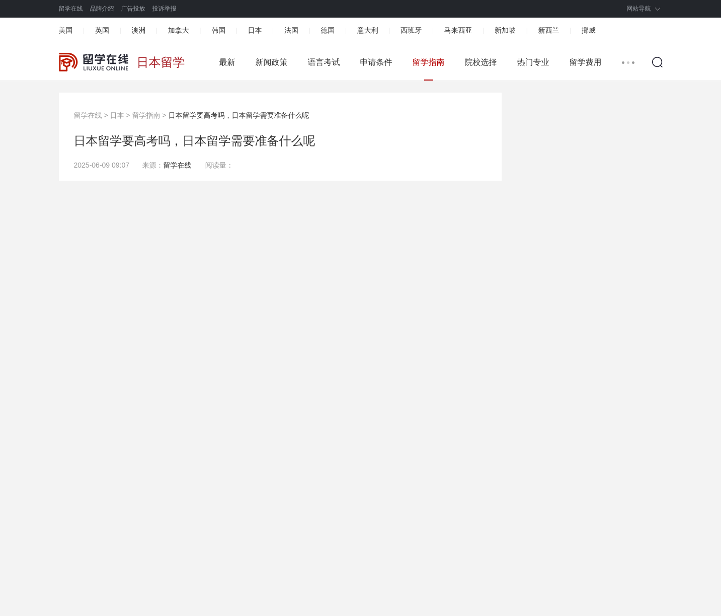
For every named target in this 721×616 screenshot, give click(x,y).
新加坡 (505, 30)
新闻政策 (272, 62)
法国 (291, 30)
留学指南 (429, 62)
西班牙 (411, 30)
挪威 (589, 30)
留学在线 (71, 8)
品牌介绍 (102, 8)
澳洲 (138, 30)
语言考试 (324, 62)
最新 (227, 62)
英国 (102, 30)
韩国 (218, 30)
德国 (328, 30)
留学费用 (586, 62)
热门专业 (533, 62)
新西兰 (548, 30)
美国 (66, 30)
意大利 (367, 30)
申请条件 (376, 62)
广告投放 (133, 8)
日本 (255, 30)
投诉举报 (164, 8)
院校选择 (481, 62)
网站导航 (639, 8)
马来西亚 (458, 30)
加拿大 (178, 30)
